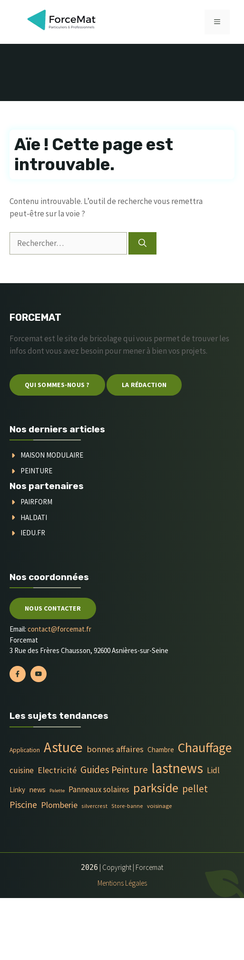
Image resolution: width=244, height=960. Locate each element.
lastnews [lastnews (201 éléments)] (177, 768)
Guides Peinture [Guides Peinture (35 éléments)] (114, 769)
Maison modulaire (51, 455)
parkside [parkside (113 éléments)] (155, 788)
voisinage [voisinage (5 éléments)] (159, 805)
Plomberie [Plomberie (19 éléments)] (59, 804)
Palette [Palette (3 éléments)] (57, 790)
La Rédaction (144, 384)
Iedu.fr (32, 532)
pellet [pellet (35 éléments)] (195, 788)
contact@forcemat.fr (59, 628)
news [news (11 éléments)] (37, 789)
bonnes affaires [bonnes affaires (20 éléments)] (115, 749)
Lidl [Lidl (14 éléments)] (213, 770)
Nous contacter (53, 608)
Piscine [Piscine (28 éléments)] (23, 804)
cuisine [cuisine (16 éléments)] (22, 770)
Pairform (36, 501)
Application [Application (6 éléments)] (25, 750)
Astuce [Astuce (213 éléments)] (63, 747)
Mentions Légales (122, 883)
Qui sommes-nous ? (57, 384)
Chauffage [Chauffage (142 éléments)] (205, 747)
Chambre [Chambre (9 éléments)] (160, 749)
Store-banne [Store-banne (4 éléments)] (127, 805)
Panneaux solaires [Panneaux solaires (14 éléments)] (98, 789)
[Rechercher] (142, 243)
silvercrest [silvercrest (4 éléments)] (94, 805)
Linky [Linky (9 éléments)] (17, 789)
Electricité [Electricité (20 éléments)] (57, 770)
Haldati (33, 517)
